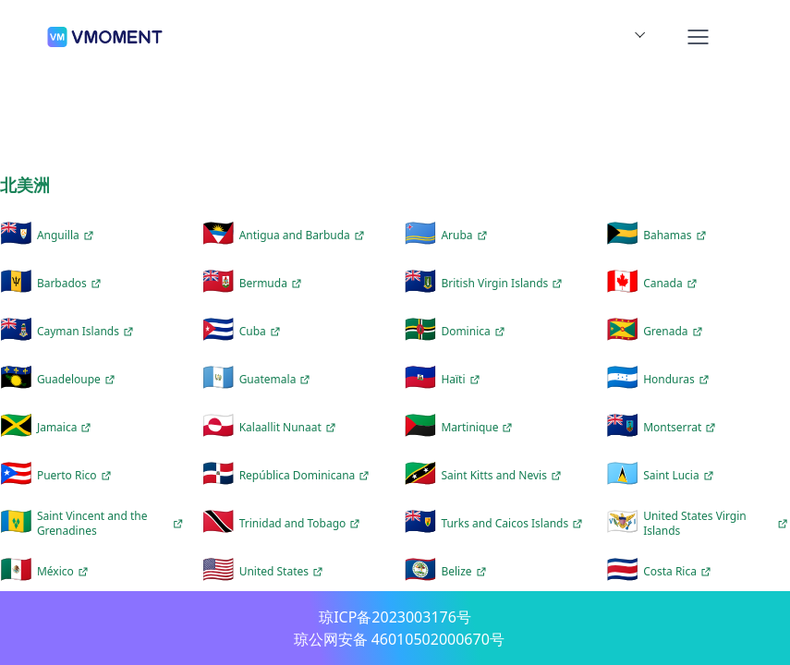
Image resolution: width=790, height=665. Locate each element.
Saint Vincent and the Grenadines (111, 523)
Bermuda (272, 283)
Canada (672, 283)
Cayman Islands (87, 331)
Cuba (262, 331)
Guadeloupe (78, 379)
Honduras (678, 379)
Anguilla (67, 235)
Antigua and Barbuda (304, 235)
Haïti (462, 379)
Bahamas (676, 235)
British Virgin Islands (503, 283)
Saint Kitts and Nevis (503, 475)
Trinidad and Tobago (302, 523)
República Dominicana (306, 475)
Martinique (479, 427)
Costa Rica (679, 571)
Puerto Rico (76, 475)
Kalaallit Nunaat (289, 427)
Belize (465, 571)
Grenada (674, 331)
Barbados (71, 283)
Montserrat (681, 427)
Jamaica (66, 427)
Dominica (474, 331)
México (64, 571)
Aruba (466, 235)
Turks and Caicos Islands (514, 523)
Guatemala (277, 379)
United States (283, 571)
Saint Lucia (680, 475)
